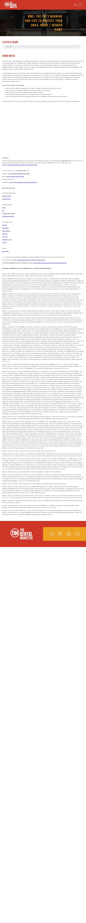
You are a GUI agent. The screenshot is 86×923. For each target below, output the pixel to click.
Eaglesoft (5, 228)
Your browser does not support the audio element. (41, 46)
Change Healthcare (8, 213)
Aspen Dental (6, 199)
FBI (3, 210)
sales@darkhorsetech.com (15, 176)
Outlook (5, 236)
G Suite (4, 242)
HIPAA (4, 207)
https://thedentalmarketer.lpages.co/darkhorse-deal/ (20, 165)
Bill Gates (5, 251)
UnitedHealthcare (8, 216)
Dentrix (4, 225)
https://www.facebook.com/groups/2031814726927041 (50, 263)
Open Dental (6, 231)
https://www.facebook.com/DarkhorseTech (23, 182)
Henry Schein (6, 196)
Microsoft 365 (6, 239)
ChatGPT (5, 233)
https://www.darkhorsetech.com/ (19, 173)
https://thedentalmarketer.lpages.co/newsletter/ (29, 260)
